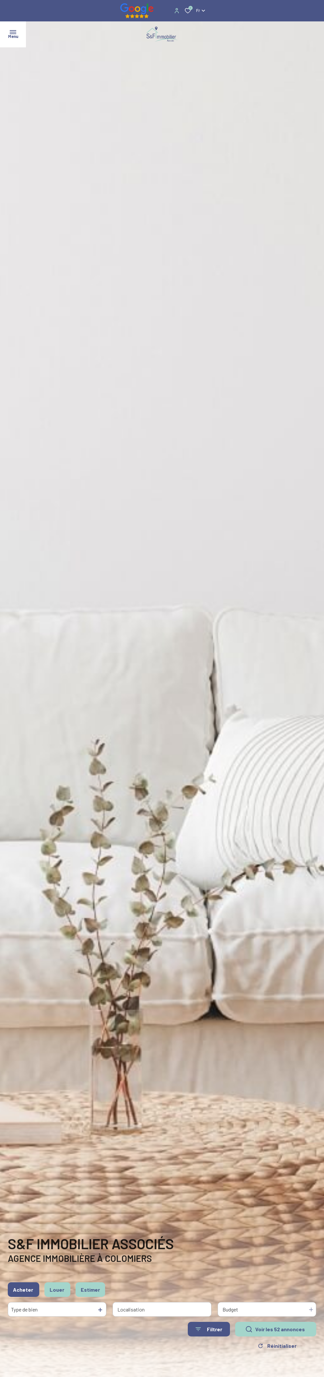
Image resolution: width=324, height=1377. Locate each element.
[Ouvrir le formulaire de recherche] (209, 1330)
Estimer (90, 1290)
